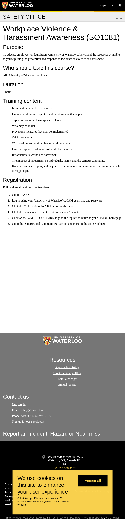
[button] (106, 5)
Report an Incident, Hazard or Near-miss (51, 434)
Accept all (93, 481)
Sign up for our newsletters (28, 421)
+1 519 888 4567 (65, 468)
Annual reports (67, 384)
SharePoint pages (67, 378)
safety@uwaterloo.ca (33, 410)
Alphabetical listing (67, 367)
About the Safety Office (67, 373)
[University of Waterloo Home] (17, 5)
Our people (19, 404)
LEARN (24, 194)
